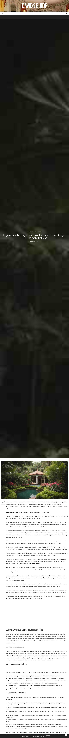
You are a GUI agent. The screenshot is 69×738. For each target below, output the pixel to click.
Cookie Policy (42, 736)
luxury (60, 524)
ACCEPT (48, 736)
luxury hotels (30, 231)
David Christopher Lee (35, 241)
